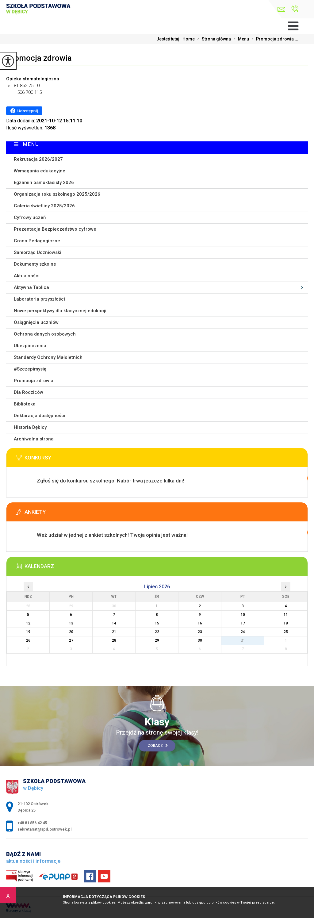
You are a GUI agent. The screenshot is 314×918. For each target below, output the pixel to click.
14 (114, 623)
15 (157, 623)
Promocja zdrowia (39, 58)
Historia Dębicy (30, 427)
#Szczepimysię (30, 369)
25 (286, 632)
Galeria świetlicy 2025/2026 (44, 206)
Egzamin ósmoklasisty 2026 (44, 182)
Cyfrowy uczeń (30, 217)
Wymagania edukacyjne (39, 171)
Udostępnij (24, 110)
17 (243, 623)
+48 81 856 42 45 (294, 9)
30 (200, 640)
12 (28, 623)
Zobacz (158, 745)
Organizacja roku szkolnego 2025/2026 (57, 194)
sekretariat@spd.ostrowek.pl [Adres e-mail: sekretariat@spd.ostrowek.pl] (44, 829)
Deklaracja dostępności (39, 415)
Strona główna (213, 39)
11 (286, 615)
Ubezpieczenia (30, 345)
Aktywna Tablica (31, 287)
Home (188, 39)
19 (28, 632)
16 (200, 623)
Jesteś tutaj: (169, 39)
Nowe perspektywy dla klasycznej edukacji (60, 310)
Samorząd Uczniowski (37, 252)
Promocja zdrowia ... (273, 39)
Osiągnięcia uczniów (36, 322)
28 (114, 640)
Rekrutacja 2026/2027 (38, 159)
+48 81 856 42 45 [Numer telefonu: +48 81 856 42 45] (32, 822)
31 (243, 640)
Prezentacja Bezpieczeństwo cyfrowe (55, 229)
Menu (240, 39)
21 (114, 632)
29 (157, 640)
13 (71, 623)
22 (157, 632)
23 (200, 632)
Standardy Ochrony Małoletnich (48, 357)
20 (71, 632)
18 (286, 623)
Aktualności (27, 275)
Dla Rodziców (28, 392)
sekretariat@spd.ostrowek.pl (281, 9)
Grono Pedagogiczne (37, 241)
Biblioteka (25, 404)
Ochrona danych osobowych (45, 334)
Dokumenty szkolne (35, 264)
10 (243, 615)
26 (28, 640)
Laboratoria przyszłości (39, 299)
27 (71, 640)
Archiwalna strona (34, 439)
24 (243, 632)
